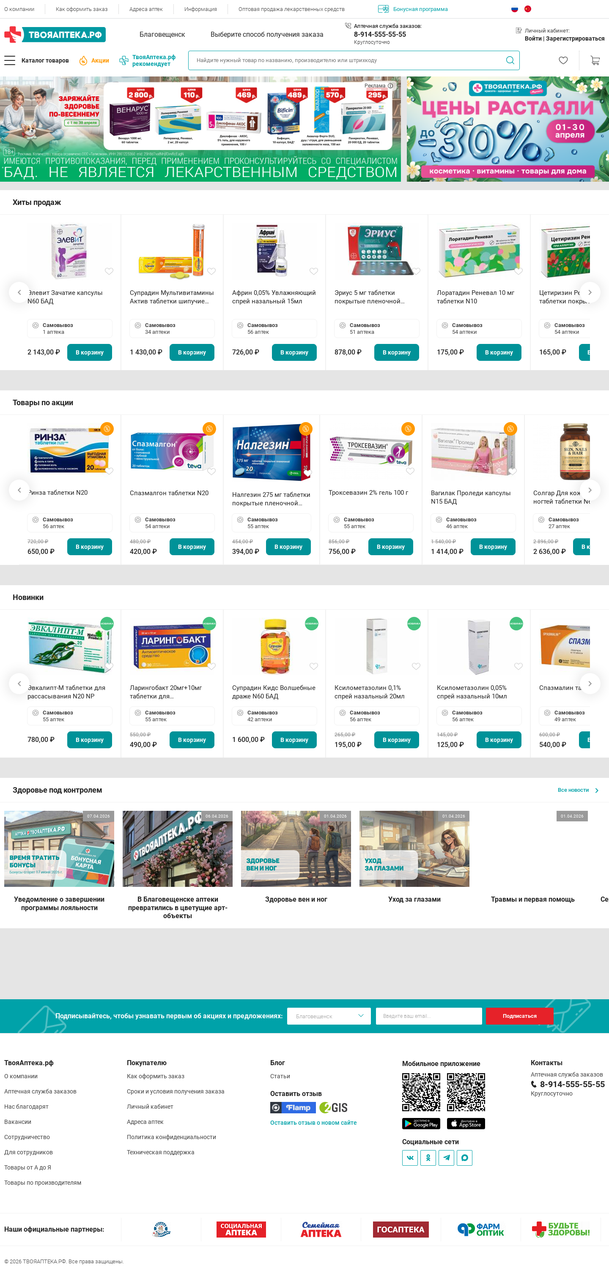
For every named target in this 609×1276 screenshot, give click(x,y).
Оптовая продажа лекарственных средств (292, 9)
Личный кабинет (150, 1106)
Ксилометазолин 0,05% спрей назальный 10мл (472, 692)
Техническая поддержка (161, 1152)
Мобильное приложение (441, 1064)
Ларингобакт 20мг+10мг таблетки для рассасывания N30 (166, 692)
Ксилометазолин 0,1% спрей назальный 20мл (370, 692)
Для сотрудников (28, 1152)
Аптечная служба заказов (40, 1091)
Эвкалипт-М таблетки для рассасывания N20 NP (66, 692)
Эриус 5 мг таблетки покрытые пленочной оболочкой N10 (368, 297)
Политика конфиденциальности (171, 1137)
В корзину (90, 352)
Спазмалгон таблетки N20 (169, 493)
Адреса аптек (146, 9)
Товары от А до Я (27, 1167)
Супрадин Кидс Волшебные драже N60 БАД (273, 692)
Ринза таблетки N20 (57, 492)
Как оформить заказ (82, 9)
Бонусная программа (413, 9)
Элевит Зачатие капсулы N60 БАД (65, 297)
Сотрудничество (27, 1137)
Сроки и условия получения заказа (176, 1091)
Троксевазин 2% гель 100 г (368, 492)
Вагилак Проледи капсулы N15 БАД (471, 497)
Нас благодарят (26, 1106)
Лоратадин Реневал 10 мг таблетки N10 (475, 297)
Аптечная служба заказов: (388, 26)
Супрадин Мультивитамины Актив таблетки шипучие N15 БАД (172, 297)
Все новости (578, 790)
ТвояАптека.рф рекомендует (147, 60)
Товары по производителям (42, 1182)
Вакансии (17, 1121)
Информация (200, 9)
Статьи (280, 1076)
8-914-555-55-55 (380, 34)
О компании (19, 9)
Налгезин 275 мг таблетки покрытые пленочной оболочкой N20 (271, 499)
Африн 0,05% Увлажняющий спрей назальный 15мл (274, 297)
